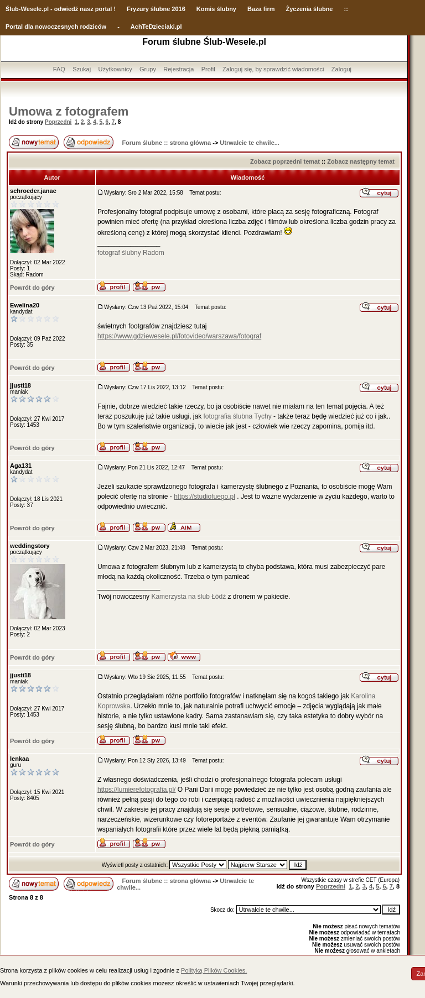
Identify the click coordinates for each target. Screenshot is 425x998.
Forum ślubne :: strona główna (166, 142)
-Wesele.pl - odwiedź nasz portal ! (67, 9)
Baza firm (261, 9)
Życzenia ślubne (309, 9)
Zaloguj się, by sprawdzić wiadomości (273, 69)
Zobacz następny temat (361, 161)
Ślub (12, 9)
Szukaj (81, 69)
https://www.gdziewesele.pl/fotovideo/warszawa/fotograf (179, 336)
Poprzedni (58, 122)
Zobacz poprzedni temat (285, 161)
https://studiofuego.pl (204, 496)
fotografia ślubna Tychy (237, 416)
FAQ (59, 69)
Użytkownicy (115, 69)
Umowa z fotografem (68, 111)
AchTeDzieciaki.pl (156, 26)
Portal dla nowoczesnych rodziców (56, 26)
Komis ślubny (216, 9)
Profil (208, 69)
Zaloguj (341, 69)
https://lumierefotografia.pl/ (136, 789)
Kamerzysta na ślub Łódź (188, 596)
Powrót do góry (32, 287)
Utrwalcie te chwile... (249, 142)
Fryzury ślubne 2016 (156, 9)
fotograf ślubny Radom (130, 253)
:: (346, 9)
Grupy (147, 69)
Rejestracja (178, 69)
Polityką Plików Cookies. (214, 970)
